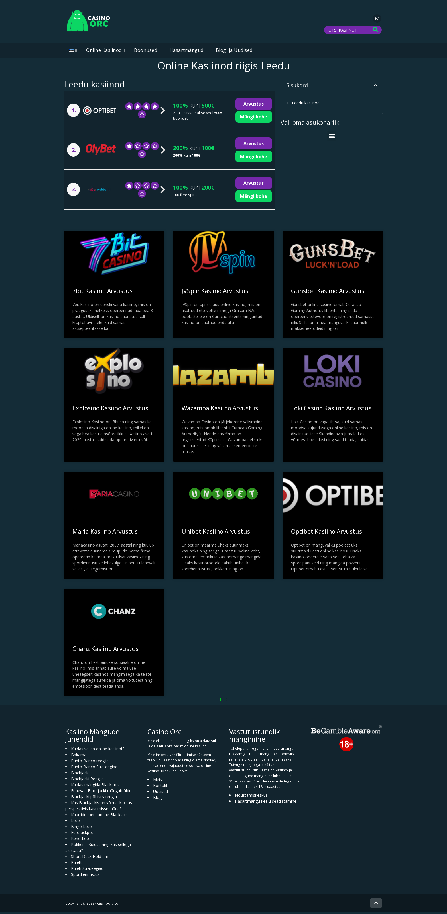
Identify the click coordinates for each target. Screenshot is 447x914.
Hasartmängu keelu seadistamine (265, 803)
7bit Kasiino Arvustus (102, 292)
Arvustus (253, 105)
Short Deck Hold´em (89, 858)
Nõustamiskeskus (251, 797)
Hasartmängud (187, 52)
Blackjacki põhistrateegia (94, 798)
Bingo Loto (81, 828)
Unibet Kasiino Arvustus (216, 533)
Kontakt (160, 787)
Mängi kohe (253, 118)
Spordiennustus (85, 876)
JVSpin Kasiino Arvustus (215, 292)
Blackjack (79, 774)
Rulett (76, 864)
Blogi (157, 799)
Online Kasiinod (104, 52)
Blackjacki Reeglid (87, 780)
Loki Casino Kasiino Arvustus (331, 410)
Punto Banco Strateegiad (94, 768)
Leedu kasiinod (306, 104)
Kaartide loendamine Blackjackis (101, 816)
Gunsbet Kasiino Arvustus (327, 292)
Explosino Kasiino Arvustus (110, 410)
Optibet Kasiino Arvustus (326, 533)
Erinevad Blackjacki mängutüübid (101, 792)
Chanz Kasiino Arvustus (105, 650)
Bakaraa (78, 756)
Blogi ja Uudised (234, 52)
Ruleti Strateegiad (87, 870)
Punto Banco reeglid (90, 762)
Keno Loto (81, 840)
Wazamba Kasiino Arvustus (220, 410)
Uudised (160, 793)
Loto (75, 822)
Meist (158, 781)
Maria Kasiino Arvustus (105, 533)
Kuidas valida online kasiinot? (97, 750)
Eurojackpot (82, 834)
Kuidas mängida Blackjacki (95, 786)
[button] (375, 87)
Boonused (145, 52)
